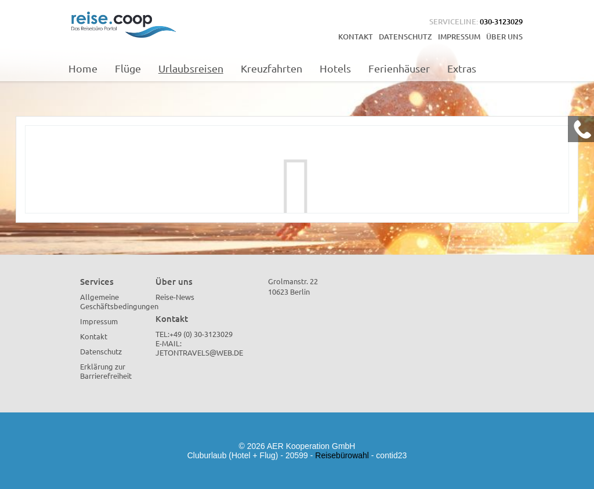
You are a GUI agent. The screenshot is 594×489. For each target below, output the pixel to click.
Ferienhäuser (399, 68)
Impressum (459, 36)
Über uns (504, 36)
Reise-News (174, 297)
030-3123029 (501, 21)
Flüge (128, 68)
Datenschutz (405, 36)
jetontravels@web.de (199, 352)
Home (82, 68)
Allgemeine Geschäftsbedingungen (119, 301)
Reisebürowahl (342, 455)
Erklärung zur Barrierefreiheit (106, 371)
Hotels (335, 68)
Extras (461, 68)
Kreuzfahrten (271, 68)
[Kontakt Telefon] (581, 129)
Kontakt (355, 36)
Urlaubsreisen (190, 68)
